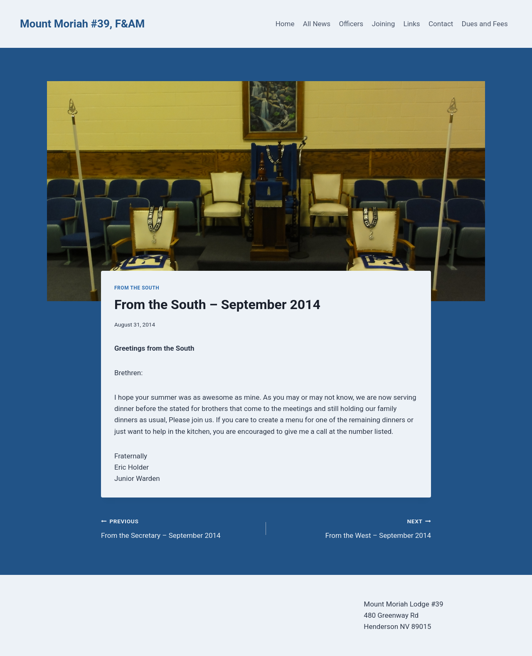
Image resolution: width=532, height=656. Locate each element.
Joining (383, 24)
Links (412, 24)
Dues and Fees (485, 24)
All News (316, 24)
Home (285, 24)
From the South (136, 288)
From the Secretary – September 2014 (180, 527)
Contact (441, 24)
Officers (351, 24)
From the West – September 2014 (352, 527)
